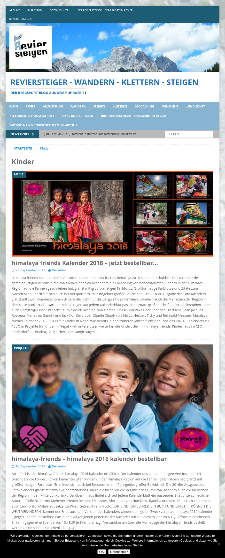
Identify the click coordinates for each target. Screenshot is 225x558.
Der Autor (59, 270)
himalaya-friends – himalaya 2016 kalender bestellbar (89, 459)
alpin (13, 106)
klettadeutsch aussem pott (31, 116)
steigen (99, 106)
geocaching (144, 106)
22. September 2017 (30, 270)
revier (31, 106)
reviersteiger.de (20, 19)
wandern (78, 106)
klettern (120, 106)
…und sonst (195, 106)
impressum (34, 10)
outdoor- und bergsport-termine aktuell (43, 125)
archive (14, 10)
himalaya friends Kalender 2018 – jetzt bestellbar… (85, 263)
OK (101, 552)
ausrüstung (53, 106)
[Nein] (219, 544)
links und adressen (77, 116)
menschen (170, 106)
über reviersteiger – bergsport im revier (104, 10)
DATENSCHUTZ (59, 10)
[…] (98, 331)
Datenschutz (119, 552)
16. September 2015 (30, 466)
